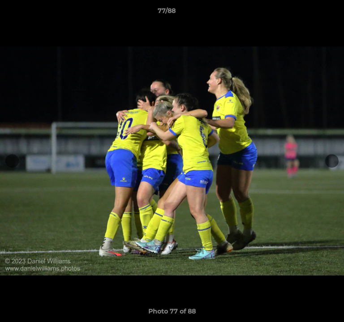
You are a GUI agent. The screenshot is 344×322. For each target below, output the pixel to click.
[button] (311, 13)
